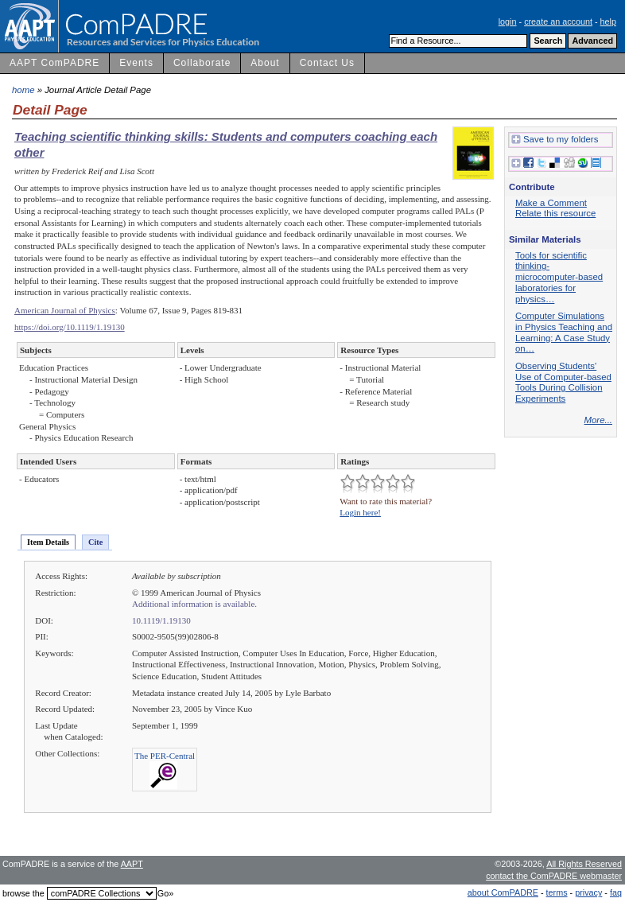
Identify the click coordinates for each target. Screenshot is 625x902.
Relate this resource (555, 213)
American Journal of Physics (64, 310)
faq (616, 892)
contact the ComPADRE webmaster (554, 876)
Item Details (48, 542)
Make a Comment (551, 203)
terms (557, 892)
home (23, 90)
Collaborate (202, 62)
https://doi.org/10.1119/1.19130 (69, 327)
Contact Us (327, 62)
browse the (23, 893)
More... (598, 420)
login (508, 21)
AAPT (132, 864)
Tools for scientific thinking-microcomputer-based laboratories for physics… (559, 277)
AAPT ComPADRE (54, 62)
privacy (588, 892)
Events (136, 62)
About (264, 62)
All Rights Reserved (584, 864)
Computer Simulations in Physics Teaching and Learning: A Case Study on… (563, 332)
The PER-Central (164, 755)
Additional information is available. (194, 603)
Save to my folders (554, 140)
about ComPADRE (503, 892)
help (608, 21)
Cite (95, 542)
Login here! (360, 512)
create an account (558, 21)
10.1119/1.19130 (161, 620)
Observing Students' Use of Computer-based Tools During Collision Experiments (563, 382)
